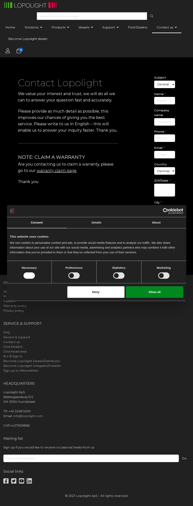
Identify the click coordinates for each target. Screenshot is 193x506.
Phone (160, 131)
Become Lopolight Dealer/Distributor (31, 361)
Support (108, 27)
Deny (96, 292)
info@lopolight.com (28, 416)
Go (184, 458)
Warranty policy (15, 306)
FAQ (6, 332)
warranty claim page (56, 170)
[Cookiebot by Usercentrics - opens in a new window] (165, 211)
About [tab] (156, 222)
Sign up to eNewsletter (20, 370)
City (158, 202)
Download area (15, 351)
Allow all (155, 292)
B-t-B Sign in (12, 356)
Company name (161, 112)
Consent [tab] (37, 222)
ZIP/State (162, 180)
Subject (160, 77)
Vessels (83, 27)
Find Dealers (137, 27)
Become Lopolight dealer (28, 39)
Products (58, 27)
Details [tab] (96, 222)
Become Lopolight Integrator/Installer (32, 366)
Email (159, 148)
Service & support (16, 337)
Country (160, 164)
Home (10, 27)
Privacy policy (13, 310)
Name (160, 94)
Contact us (165, 27)
